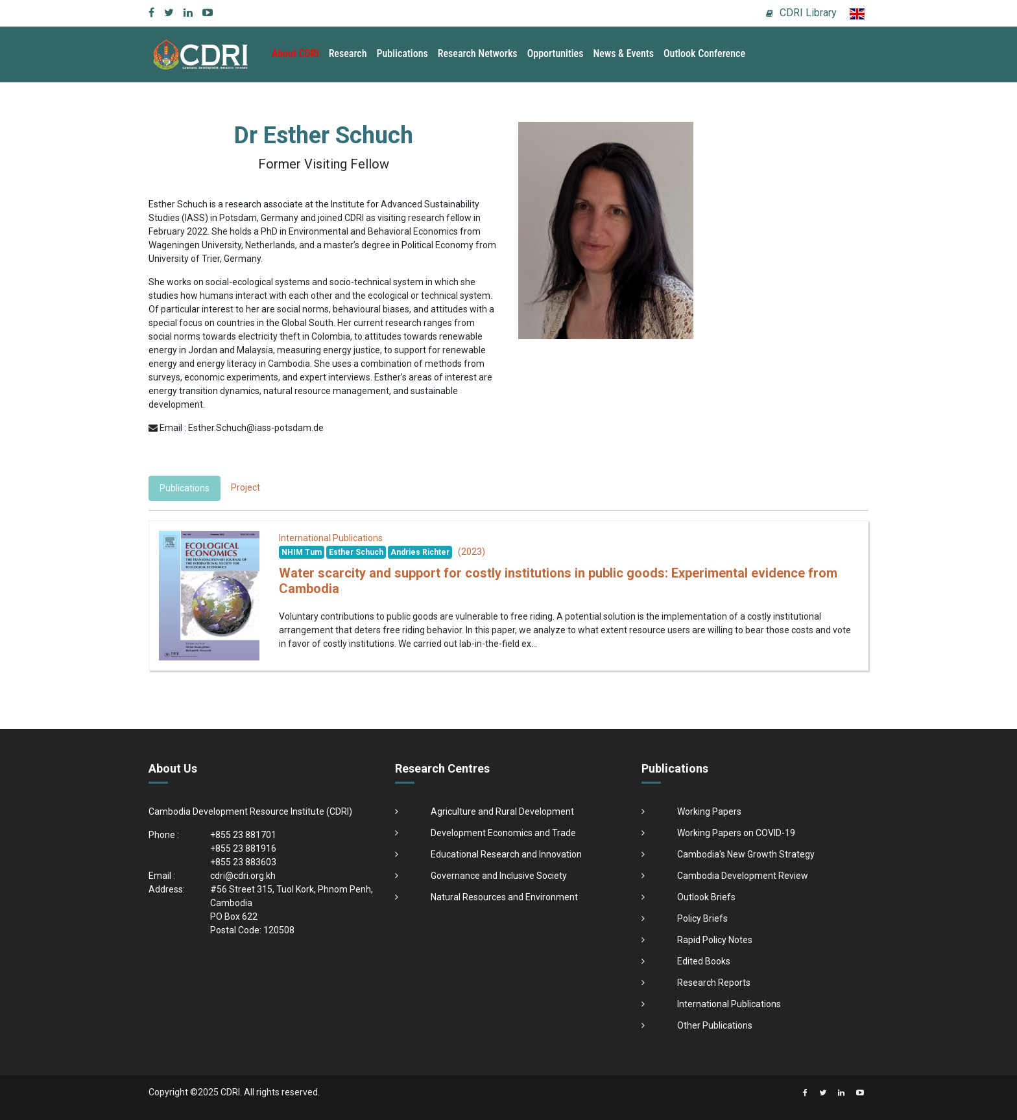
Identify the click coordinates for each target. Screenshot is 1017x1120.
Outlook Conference (704, 53)
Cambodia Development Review (742, 875)
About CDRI (295, 53)
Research (348, 53)
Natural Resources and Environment (504, 897)
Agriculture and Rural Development (502, 811)
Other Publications (714, 1025)
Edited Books (703, 961)
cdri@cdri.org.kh (243, 875)
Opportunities (555, 53)
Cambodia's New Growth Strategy (746, 854)
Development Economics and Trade (503, 833)
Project (245, 487)
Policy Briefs (702, 918)
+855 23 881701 (243, 835)
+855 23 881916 (243, 848)
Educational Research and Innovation (506, 854)
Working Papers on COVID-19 (736, 833)
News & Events (623, 53)
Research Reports (713, 982)
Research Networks (478, 53)
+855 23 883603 (243, 862)
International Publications (729, 1004)
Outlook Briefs (706, 897)
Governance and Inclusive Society (499, 875)
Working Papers (709, 811)
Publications (402, 53)
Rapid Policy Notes (714, 940)
